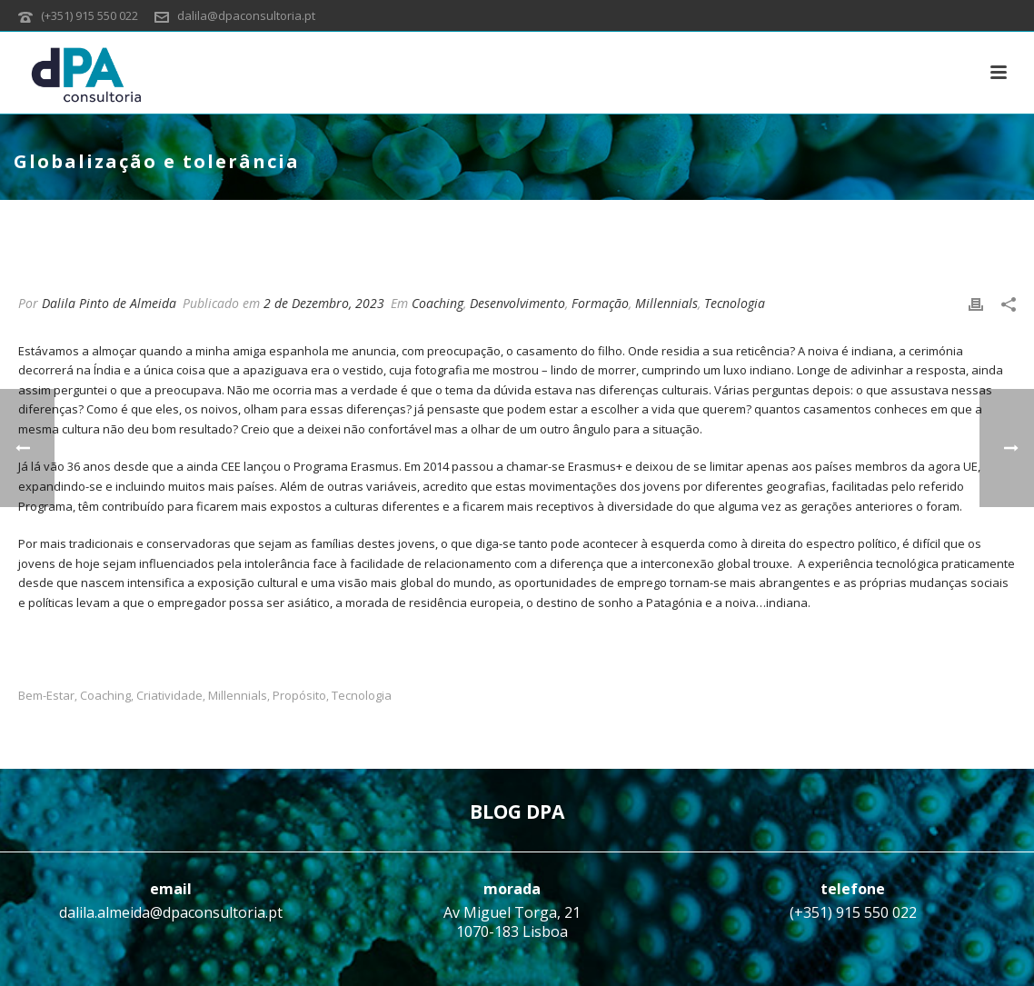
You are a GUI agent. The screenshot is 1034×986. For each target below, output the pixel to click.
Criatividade (169, 696)
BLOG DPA (517, 811)
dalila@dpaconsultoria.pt (246, 15)
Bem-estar (46, 696)
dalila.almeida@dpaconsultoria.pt (171, 912)
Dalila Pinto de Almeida (109, 303)
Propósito (299, 696)
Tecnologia (734, 303)
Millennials (666, 303)
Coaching (437, 303)
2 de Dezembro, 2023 (323, 303)
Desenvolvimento (517, 303)
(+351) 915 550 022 (89, 15)
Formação (600, 303)
